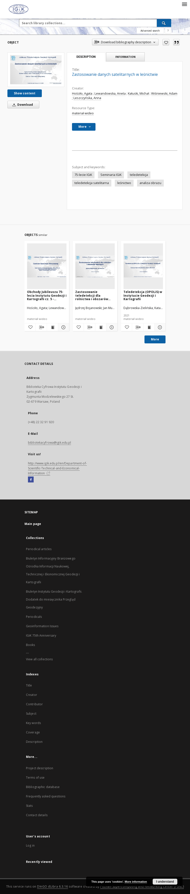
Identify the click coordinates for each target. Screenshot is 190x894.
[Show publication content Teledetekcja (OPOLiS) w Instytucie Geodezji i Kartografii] (148, 327)
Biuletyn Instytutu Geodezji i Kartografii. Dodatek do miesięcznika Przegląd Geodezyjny (54, 599)
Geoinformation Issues (42, 626)
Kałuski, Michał (138, 93)
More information (136, 881)
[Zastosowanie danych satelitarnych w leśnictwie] (36, 69)
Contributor (34, 704)
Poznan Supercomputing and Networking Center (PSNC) (142, 886)
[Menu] (184, 4)
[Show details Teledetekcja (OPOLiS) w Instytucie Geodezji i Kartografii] (159, 327)
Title (29, 685)
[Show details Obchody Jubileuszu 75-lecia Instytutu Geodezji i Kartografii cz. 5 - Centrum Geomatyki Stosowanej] (62, 327)
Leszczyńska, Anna (87, 98)
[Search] (164, 23)
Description (34, 742)
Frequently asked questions (45, 796)
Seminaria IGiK (110, 175)
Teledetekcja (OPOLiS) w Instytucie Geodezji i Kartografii (142, 295)
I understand (165, 881)
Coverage (33, 732)
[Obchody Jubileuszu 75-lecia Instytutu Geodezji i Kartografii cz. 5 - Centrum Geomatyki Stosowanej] (46, 266)
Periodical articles (38, 549)
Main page (32, 524)
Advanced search (150, 30)
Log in (30, 845)
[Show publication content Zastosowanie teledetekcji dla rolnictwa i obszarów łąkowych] (100, 327)
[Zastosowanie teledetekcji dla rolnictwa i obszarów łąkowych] (95, 266)
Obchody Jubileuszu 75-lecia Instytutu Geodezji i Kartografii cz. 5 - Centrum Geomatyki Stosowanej (47, 295)
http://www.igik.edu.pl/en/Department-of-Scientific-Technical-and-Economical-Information (57, 468)
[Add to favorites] (166, 42)
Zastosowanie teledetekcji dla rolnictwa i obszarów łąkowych (91, 295)
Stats (29, 806)
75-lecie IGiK (83, 175)
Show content (24, 93)
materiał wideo (83, 113)
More (155, 339)
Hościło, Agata (82, 93)
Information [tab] (125, 57)
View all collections (39, 659)
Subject (31, 713)
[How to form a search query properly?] (168, 31)
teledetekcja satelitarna (91, 183)
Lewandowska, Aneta (110, 93)
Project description (39, 768)
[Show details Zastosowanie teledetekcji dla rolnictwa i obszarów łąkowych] (111, 327)
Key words (33, 723)
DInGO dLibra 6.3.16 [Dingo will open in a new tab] (52, 886)
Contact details (37, 815)
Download (22, 104)
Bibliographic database (43, 787)
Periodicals (34, 617)
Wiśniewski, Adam (164, 93)
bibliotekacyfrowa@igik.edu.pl (49, 442)
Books (30, 645)
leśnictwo (124, 183)
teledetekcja (139, 175)
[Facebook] (31, 480)
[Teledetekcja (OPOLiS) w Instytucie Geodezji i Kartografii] (143, 266)
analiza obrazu (150, 183)
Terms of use (35, 777)
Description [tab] (85, 57)
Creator (31, 695)
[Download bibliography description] (41, 327)
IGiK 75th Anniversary (41, 635)
